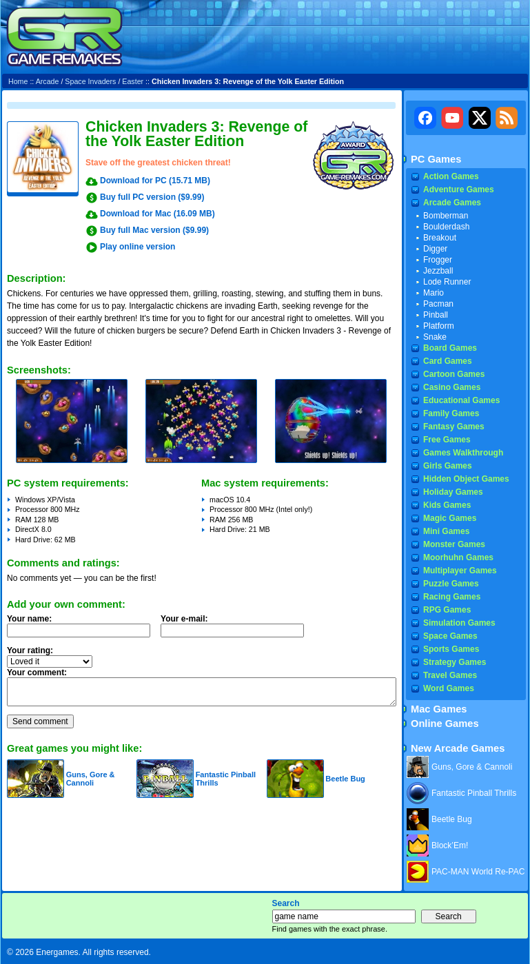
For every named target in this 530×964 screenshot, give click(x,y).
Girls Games (447, 466)
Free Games (447, 439)
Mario (433, 293)
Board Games (450, 348)
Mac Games (439, 709)
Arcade (47, 81)
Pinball (435, 315)
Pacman (438, 304)
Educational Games (461, 400)
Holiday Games (453, 492)
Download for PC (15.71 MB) (155, 180)
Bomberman (445, 216)
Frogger (437, 260)
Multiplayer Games (460, 570)
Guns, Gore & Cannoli (90, 778)
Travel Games (450, 675)
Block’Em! (449, 845)
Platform (438, 326)
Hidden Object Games (466, 479)
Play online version (137, 247)
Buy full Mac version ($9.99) (154, 230)
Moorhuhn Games (458, 557)
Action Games (451, 176)
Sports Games (451, 649)
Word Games (448, 688)
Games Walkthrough (463, 453)
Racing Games (451, 597)
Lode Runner (447, 282)
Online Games (445, 723)
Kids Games (447, 505)
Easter (132, 81)
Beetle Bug (345, 779)
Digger (435, 249)
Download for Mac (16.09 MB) (157, 213)
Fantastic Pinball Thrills (473, 793)
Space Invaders (90, 81)
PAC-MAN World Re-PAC (477, 871)
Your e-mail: (236, 630)
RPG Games (447, 610)
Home (18, 81)
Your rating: (30, 650)
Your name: (29, 619)
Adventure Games (458, 189)
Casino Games (451, 387)
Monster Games (454, 544)
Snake (435, 337)
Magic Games (449, 518)
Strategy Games (454, 662)
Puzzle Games (451, 583)
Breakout (439, 238)
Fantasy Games (454, 426)
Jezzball (438, 271)
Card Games (447, 361)
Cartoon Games (454, 374)
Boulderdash (446, 227)
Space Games (450, 636)
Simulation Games (459, 623)
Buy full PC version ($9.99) (152, 197)
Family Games (451, 413)
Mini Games (446, 531)
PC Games (436, 159)
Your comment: (37, 672)
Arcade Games (452, 202)
